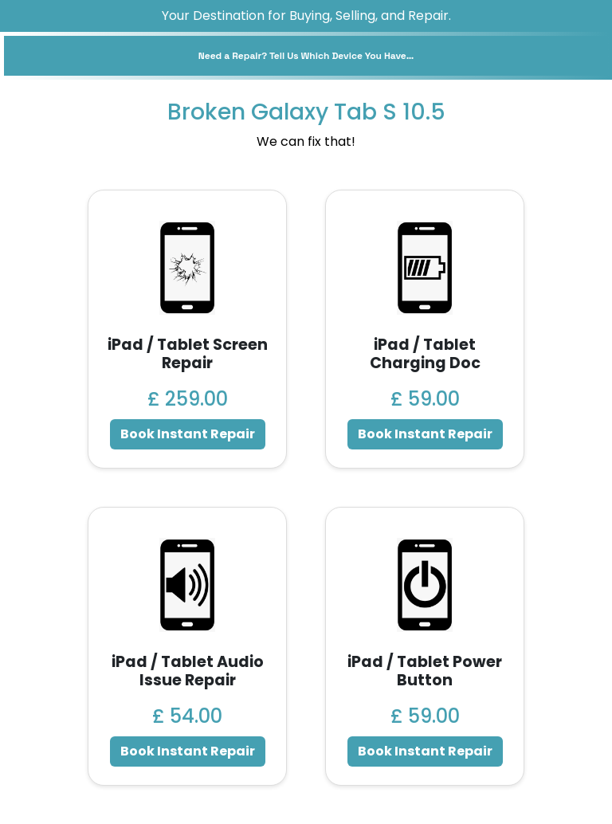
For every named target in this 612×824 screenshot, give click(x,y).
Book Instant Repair (187, 434)
